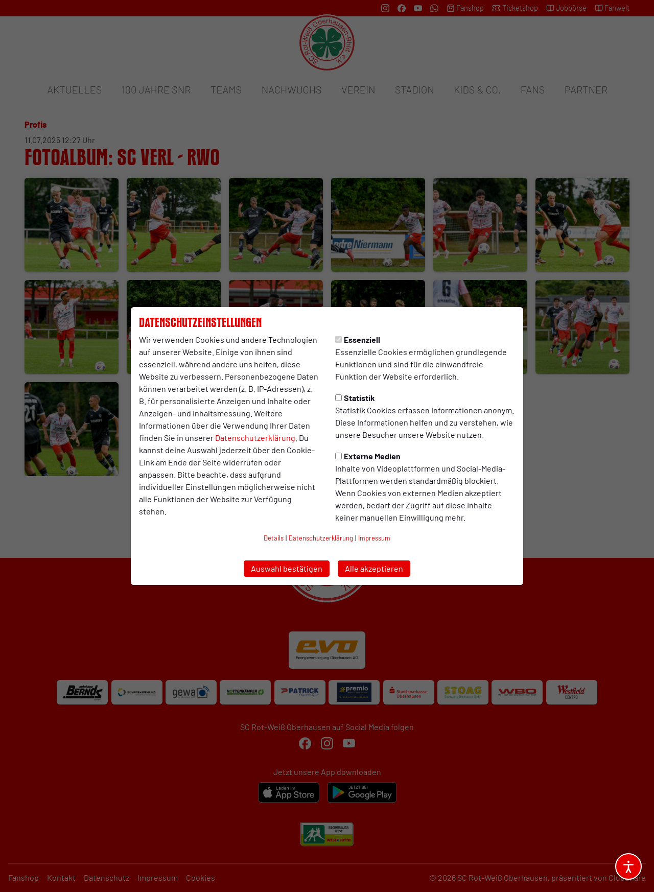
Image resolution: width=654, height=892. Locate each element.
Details (274, 538)
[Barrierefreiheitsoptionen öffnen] (628, 866)
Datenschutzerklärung (255, 437)
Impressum (374, 538)
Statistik (355, 398)
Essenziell (357, 339)
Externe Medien (368, 456)
